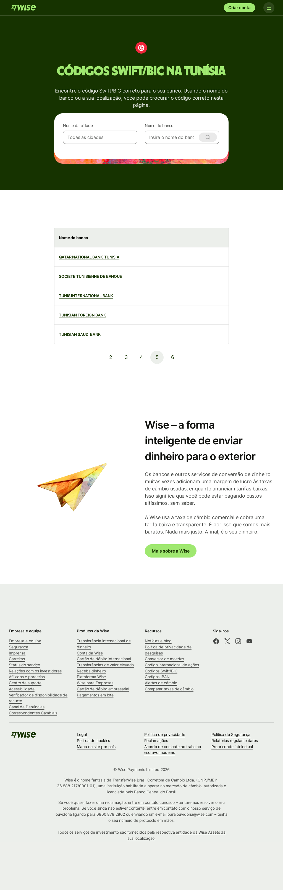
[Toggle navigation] (268, 7)
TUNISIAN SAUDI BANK (80, 334)
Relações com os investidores (35, 671)
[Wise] (23, 7)
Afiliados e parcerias (27, 676)
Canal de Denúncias (26, 706)
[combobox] (100, 137)
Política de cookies (93, 740)
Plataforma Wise (91, 676)
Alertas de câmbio (161, 682)
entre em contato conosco (151, 802)
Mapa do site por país (96, 746)
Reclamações (156, 740)
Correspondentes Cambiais (33, 713)
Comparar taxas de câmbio (169, 688)
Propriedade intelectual (232, 746)
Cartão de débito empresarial (103, 688)
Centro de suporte (25, 682)
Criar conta (239, 7)
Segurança (18, 647)
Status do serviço (24, 664)
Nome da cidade (78, 125)
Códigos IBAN (157, 676)
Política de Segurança (230, 734)
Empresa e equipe (25, 640)
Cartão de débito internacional (104, 658)
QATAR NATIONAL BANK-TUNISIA (89, 257)
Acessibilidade (22, 688)
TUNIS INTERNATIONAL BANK (86, 295)
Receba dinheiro (91, 671)
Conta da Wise (90, 653)
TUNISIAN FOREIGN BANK (82, 315)
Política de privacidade (164, 734)
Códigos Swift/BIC (161, 671)
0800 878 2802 (110, 814)
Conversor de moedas (164, 658)
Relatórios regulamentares (234, 740)
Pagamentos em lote (95, 695)
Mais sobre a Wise (171, 551)
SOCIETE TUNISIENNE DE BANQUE (90, 276)
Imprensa (17, 653)
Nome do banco (159, 125)
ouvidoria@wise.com (195, 814)
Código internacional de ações (172, 664)
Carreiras (17, 658)
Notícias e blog (158, 640)
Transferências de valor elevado (105, 664)
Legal (82, 734)
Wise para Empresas (95, 682)
